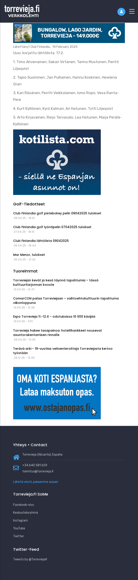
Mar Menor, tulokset (29, 255)
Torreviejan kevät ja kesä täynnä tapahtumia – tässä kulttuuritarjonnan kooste (55, 282)
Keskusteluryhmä (25, 513)
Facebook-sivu (23, 505)
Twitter (18, 536)
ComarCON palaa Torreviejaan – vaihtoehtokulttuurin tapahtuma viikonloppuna (66, 300)
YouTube (19, 528)
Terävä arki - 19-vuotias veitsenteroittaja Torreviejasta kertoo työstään (63, 350)
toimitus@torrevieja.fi (37, 471)
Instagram (20, 520)
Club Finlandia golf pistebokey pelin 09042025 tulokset (57, 213)
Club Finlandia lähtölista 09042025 (41, 241)
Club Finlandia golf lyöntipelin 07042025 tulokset (52, 227)
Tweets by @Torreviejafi (30, 559)
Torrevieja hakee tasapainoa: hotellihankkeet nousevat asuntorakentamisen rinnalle (57, 332)
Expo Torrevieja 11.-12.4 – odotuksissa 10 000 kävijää (54, 316)
